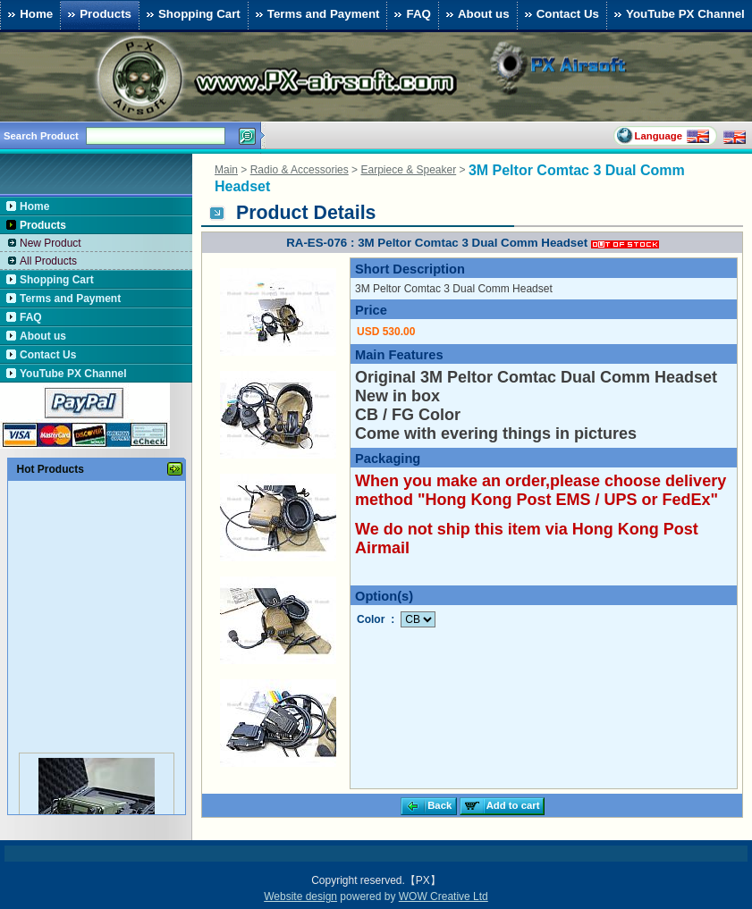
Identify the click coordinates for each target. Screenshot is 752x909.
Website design (300, 896)
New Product (50, 243)
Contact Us (559, 14)
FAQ (410, 14)
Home (28, 14)
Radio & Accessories (299, 170)
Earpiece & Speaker (408, 170)
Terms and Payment (315, 14)
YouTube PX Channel (677, 14)
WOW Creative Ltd (443, 896)
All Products (48, 261)
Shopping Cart (191, 14)
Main (226, 170)
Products (97, 14)
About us (476, 14)
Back (427, 806)
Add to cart (500, 806)
